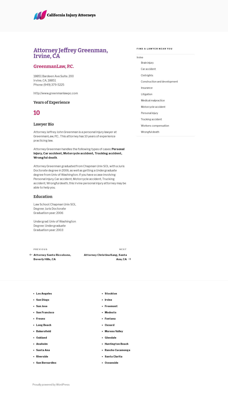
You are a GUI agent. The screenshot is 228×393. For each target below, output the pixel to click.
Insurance (147, 87)
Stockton (111, 293)
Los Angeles (44, 293)
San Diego (42, 299)
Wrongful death (150, 131)
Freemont (111, 306)
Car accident (148, 68)
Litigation (146, 94)
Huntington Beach (116, 343)
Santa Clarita (113, 356)
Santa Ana (43, 350)
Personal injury (149, 113)
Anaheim (42, 343)
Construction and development (159, 81)
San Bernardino (46, 362)
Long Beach (43, 324)
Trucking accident (151, 119)
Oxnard (109, 324)
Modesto (110, 312)
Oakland (41, 337)
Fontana (110, 318)
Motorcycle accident (153, 106)
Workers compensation (155, 125)
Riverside (42, 356)
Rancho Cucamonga (117, 350)
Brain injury (147, 62)
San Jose (41, 306)
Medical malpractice (153, 100)
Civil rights (147, 75)
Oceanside (111, 362)
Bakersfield (43, 331)
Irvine (140, 57)
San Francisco (45, 312)
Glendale (110, 337)
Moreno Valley (114, 331)
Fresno (40, 318)
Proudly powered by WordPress (51, 384)
